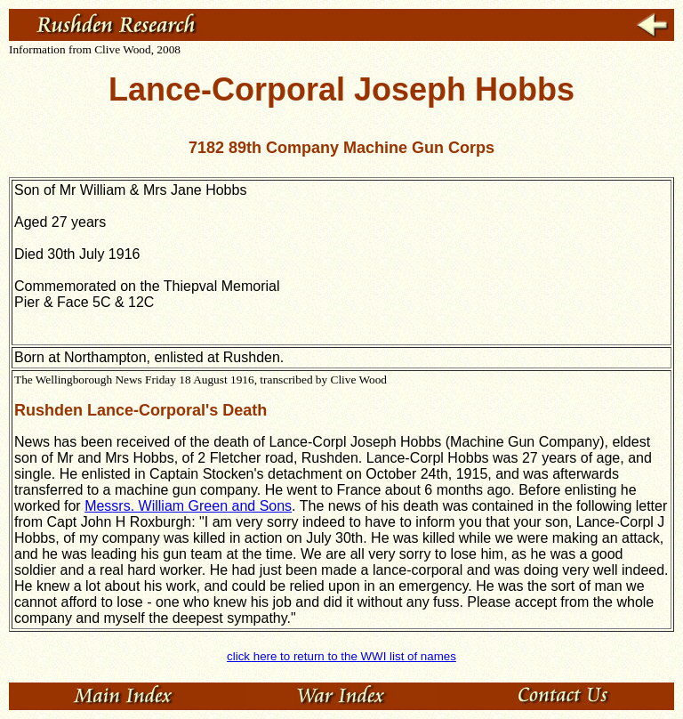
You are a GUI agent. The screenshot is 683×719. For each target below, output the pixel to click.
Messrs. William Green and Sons (188, 505)
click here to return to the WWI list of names (341, 656)
